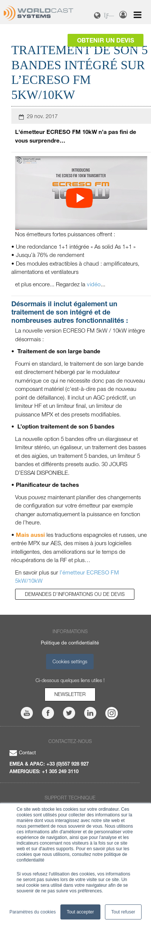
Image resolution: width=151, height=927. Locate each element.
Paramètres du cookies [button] (32, 912)
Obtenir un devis (105, 40)
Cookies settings (69, 661)
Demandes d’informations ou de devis (75, 594)
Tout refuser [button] (123, 912)
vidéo (94, 284)
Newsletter (70, 694)
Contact (22, 752)
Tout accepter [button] (80, 912)
